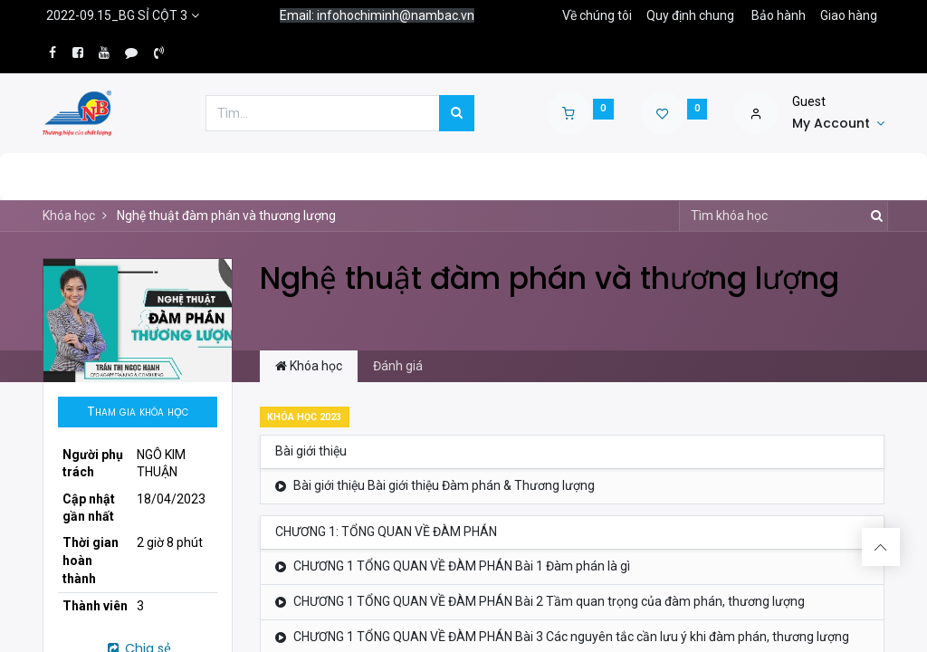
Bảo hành (778, 15)
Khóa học (69, 215)
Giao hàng (848, 15)
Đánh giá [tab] (398, 366)
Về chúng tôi (597, 15)
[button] (137, 412)
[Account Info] (838, 124)
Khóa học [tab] (308, 366)
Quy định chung (690, 15)
